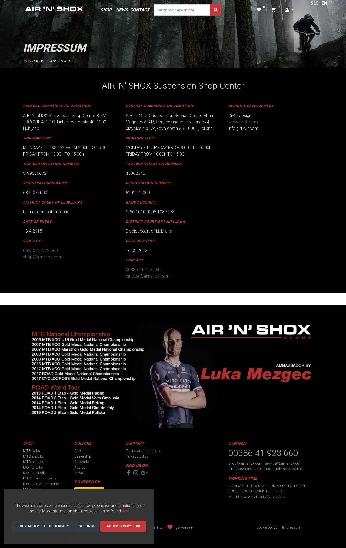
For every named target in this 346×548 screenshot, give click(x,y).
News (78, 472)
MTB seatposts (35, 461)
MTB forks (31, 450)
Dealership (82, 456)
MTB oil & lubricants (39, 478)
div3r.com (186, 528)
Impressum (60, 60)
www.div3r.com (243, 122)
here (125, 511)
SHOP (106, 9)
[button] (289, 10)
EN (324, 3)
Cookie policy (266, 527)
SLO (315, 3)
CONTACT (139, 9)
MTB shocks (33, 456)
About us (81, 450)
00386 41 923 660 (40, 250)
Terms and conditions (143, 450)
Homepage (33, 60)
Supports (81, 461)
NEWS (122, 9)
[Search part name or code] (182, 10)
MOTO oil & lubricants (41, 484)
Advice (79, 467)
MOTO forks (33, 467)
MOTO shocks (35, 472)
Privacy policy (137, 456)
